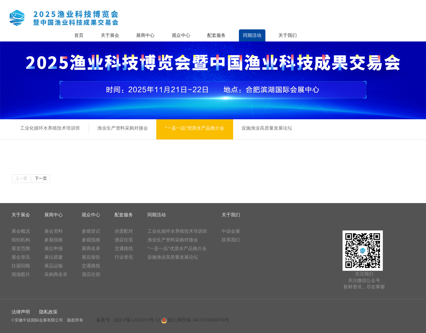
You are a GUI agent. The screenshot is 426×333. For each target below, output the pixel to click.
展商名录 (91, 248)
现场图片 (21, 274)
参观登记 (91, 231)
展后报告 (91, 257)
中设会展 (231, 231)
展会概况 (21, 231)
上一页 (21, 178)
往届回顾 (21, 265)
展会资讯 (21, 257)
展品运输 (53, 265)
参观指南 (91, 239)
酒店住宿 (91, 274)
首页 (78, 35)
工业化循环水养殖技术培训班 (177, 231)
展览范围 (21, 248)
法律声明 (21, 311)
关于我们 (287, 35)
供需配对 (124, 231)
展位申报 (53, 248)
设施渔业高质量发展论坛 (172, 257)
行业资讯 (124, 257)
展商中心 (145, 35)
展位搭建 (53, 257)
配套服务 (216, 35)
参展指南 (53, 239)
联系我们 (231, 239)
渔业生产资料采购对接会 (172, 239)
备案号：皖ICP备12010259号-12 (128, 319)
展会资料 (53, 231)
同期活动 (252, 35)
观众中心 (181, 35)
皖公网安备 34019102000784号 (195, 319)
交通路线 (91, 265)
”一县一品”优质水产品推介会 (177, 248)
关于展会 (110, 35)
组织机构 (21, 239)
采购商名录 (55, 274)
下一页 (41, 178)
